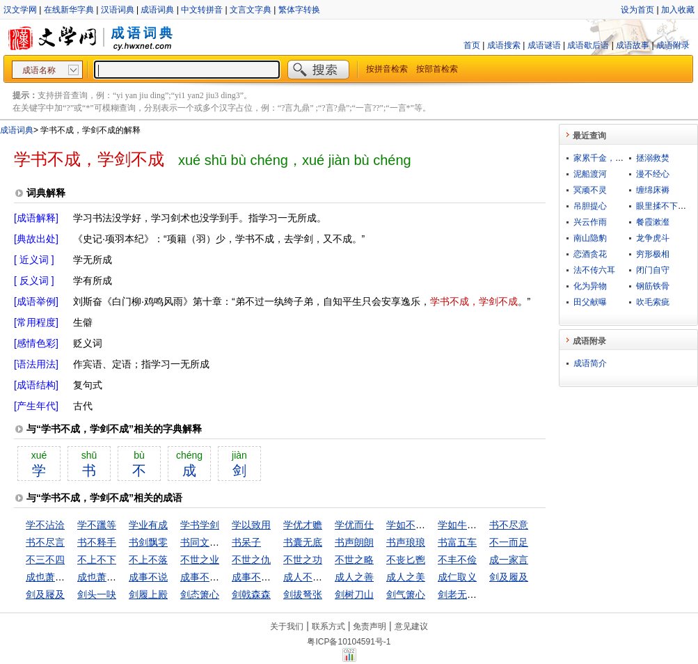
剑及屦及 (45, 594)
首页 (471, 45)
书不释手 (96, 542)
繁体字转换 (299, 10)
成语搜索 (504, 45)
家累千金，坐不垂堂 (611, 158)
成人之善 (354, 577)
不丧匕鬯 (405, 559)
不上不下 (96, 559)
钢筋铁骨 (652, 286)
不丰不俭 (457, 559)
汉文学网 (20, 10)
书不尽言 (45, 542)
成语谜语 (544, 45)
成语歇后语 (588, 45)
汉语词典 (117, 10)
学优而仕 (354, 524)
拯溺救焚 (652, 158)
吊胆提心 (590, 206)
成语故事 (632, 45)
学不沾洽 (45, 524)
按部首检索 (437, 69)
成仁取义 (457, 577)
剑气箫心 (405, 594)
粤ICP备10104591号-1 (348, 642)
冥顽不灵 (590, 190)
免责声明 (369, 626)
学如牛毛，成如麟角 (481, 524)
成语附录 (673, 45)
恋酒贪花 (590, 254)
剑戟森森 (251, 594)
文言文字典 (250, 10)
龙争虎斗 (652, 238)
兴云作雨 (590, 222)
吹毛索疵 (652, 302)
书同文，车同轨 (214, 542)
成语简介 (590, 363)
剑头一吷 (96, 594)
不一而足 (508, 542)
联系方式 (328, 626)
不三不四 (45, 559)
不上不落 (148, 559)
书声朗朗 (354, 542)
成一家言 (508, 559)
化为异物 (590, 286)
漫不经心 (652, 174)
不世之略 (354, 559)
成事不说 (148, 577)
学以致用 (251, 524)
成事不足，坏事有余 (224, 577)
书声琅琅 (405, 542)
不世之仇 (251, 559)
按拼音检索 (387, 69)
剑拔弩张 (302, 594)
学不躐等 (96, 524)
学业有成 (148, 524)
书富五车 (457, 542)
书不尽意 (508, 524)
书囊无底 (302, 542)
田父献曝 (590, 302)
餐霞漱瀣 (652, 222)
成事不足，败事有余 (275, 577)
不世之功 (302, 559)
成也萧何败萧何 (60, 577)
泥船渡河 (590, 174)
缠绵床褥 (652, 190)
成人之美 (405, 577)
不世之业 (199, 559)
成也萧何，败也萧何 (121, 577)
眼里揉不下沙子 (665, 206)
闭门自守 (652, 270)
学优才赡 (302, 524)
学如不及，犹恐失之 (430, 524)
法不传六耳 (594, 270)
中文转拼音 (202, 10)
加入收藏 (678, 10)
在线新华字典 (69, 10)
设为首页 (637, 10)
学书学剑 (199, 524)
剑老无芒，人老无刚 (481, 594)
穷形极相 (652, 254)
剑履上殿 (148, 594)
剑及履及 (508, 577)
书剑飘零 (148, 542)
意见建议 (411, 626)
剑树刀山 (354, 594)
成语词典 (157, 10)
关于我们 (286, 626)
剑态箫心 (199, 594)
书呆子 (246, 542)
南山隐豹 (590, 238)
